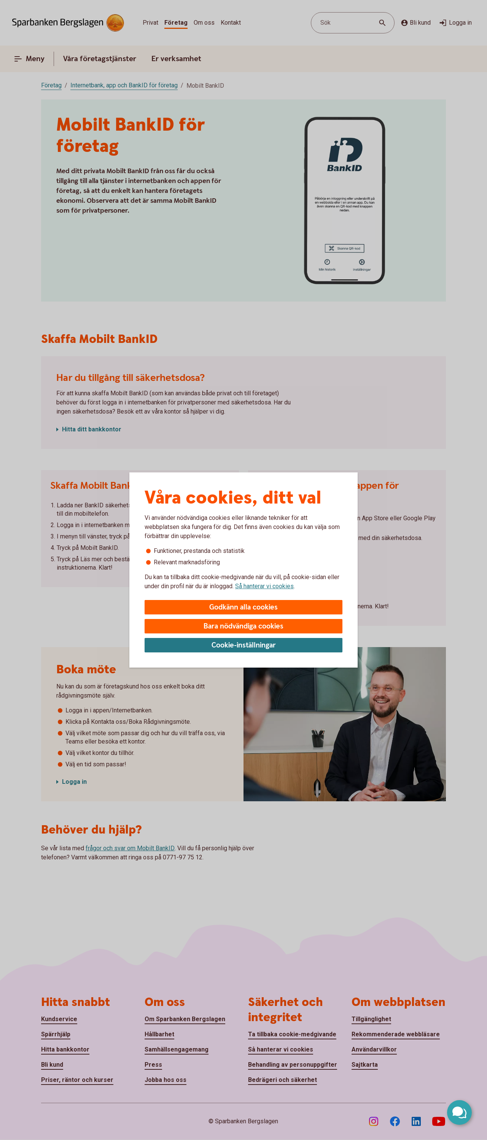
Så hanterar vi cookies (264, 586)
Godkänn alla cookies (243, 607)
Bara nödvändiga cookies (243, 626)
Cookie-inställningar (244, 645)
